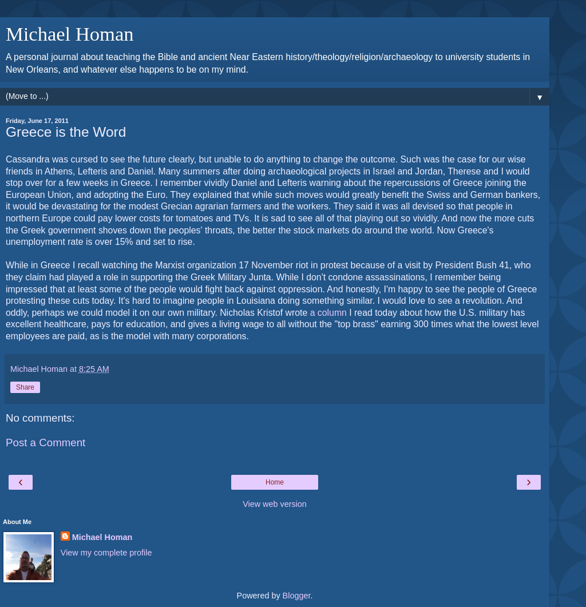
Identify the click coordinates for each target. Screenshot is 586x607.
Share (25, 387)
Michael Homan (70, 34)
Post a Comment (45, 443)
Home (275, 482)
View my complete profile (106, 552)
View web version (275, 504)
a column (328, 313)
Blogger (297, 595)
